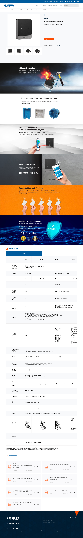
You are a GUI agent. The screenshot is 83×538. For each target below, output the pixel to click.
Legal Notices (23, 531)
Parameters (15, 60)
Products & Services (53, 5)
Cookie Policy (49, 531)
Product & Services (16, 9)
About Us (46, 1)
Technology (38, 5)
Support (61, 1)
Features (8, 60)
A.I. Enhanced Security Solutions (28, 9)
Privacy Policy (32, 531)
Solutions (44, 5)
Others (57, 60)
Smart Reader (39, 9)
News (51, 1)
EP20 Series (45, 9)
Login (77, 1)
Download (23, 60)
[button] (6, 30)
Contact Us (56, 1)
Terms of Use (40, 531)
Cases (60, 5)
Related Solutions (41, 60)
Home (10, 9)
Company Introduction (47, 520)
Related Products (31, 60)
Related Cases (51, 60)
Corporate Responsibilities (48, 522)
